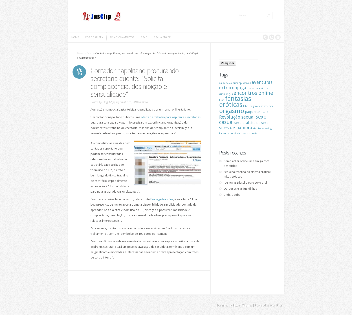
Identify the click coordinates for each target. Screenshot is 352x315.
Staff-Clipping (111, 102)
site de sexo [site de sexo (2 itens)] (259, 123)
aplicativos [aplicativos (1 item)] (245, 83)
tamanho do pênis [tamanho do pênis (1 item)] (229, 133)
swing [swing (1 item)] (268, 128)
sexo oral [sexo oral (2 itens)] (241, 123)
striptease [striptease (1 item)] (258, 128)
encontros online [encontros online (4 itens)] (253, 93)
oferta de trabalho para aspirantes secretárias (170, 117)
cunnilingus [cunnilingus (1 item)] (226, 94)
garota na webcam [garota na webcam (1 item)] (263, 106)
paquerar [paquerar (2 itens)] (252, 112)
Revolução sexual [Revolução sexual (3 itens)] (237, 117)
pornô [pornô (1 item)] (264, 112)
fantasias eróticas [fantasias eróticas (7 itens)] (235, 102)
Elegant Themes (242, 305)
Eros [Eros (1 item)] (221, 100)
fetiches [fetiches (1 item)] (247, 106)
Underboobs (232, 194)
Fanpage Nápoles (161, 199)
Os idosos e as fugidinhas (240, 188)
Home (80, 53)
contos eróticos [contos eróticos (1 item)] (259, 88)
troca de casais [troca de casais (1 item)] (249, 133)
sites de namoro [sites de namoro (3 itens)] (235, 127)
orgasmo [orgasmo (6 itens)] (231, 111)
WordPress (277, 305)
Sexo (89, 53)
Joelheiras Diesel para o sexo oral (245, 182)
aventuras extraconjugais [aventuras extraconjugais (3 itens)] (246, 85)
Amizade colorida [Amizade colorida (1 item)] (228, 83)
